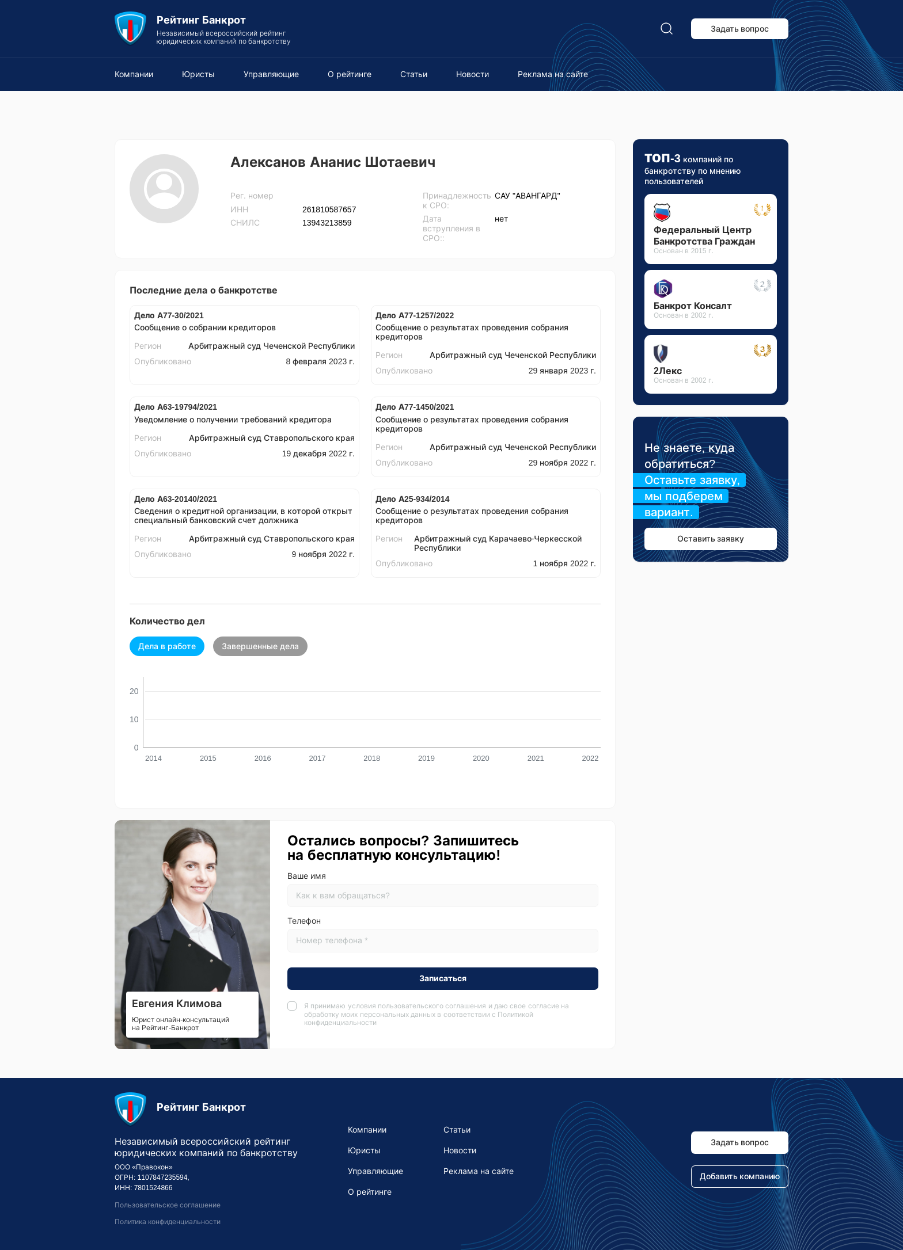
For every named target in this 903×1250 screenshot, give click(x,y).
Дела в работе (167, 646)
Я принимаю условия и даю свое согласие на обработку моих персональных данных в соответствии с (436, 1014)
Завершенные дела (260, 646)
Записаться (442, 978)
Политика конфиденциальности (168, 1222)
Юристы (198, 74)
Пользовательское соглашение (168, 1205)
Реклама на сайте (553, 74)
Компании (134, 74)
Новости (472, 74)
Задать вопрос (740, 28)
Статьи (413, 74)
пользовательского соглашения (432, 1006)
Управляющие (271, 74)
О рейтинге (349, 74)
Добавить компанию (740, 1176)
